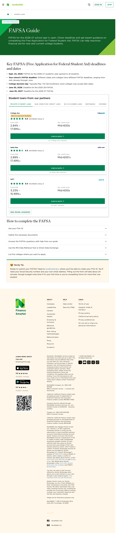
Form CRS (50, 459)
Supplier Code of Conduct (85, 308)
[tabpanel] (58, 158)
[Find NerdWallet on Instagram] (89, 363)
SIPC (61, 454)
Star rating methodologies (53, 332)
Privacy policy (84, 313)
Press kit (50, 344)
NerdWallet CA (54, 525)
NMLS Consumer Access (55, 389)
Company (51, 304)
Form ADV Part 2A (61, 459)
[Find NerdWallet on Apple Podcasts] (93, 363)
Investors (50, 347)
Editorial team (52, 337)
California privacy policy (89, 316)
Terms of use (84, 304)
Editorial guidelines (51, 327)
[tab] (21, 103)
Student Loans (19, 14)
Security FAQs (69, 307)
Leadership (51, 307)
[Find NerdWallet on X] (80, 363)
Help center (68, 304)
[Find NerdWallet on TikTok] (97, 363)
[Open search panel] (89, 4)
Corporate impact (51, 315)
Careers (50, 311)
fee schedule (59, 465)
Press (49, 340)
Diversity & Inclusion (51, 321)
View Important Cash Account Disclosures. (59, 476)
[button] (58, 228)
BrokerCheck (51, 467)
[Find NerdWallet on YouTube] (84, 363)
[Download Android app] (23, 382)
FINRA (57, 454)
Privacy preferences (87, 320)
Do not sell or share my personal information (88, 324)
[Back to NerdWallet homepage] (8, 14)
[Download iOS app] (22, 368)
